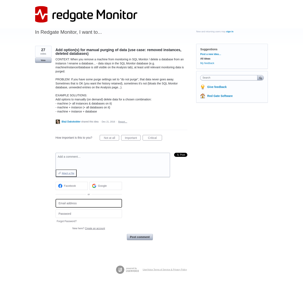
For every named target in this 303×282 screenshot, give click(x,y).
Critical (155, 138)
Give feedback (217, 87)
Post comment (140, 237)
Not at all (111, 138)
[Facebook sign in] (72, 186)
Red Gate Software (220, 96)
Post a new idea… (210, 54)
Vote (43, 60)
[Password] (89, 213)
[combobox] (229, 77)
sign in (229, 31)
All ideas (205, 58)
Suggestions (208, 49)
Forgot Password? (67, 221)
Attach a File (68, 173)
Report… (122, 121)
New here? (88, 228)
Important (133, 138)
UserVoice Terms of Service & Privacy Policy (165, 269)
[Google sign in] (105, 186)
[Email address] (89, 203)
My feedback (207, 63)
